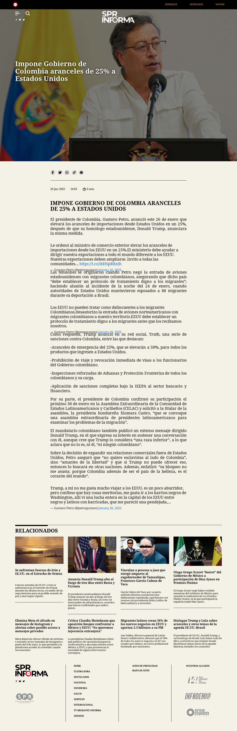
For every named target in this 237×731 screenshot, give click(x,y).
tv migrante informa (87, 710)
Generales (177, 4)
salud (78, 693)
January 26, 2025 (109, 508)
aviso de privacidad (145, 665)
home (77, 665)
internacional (83, 704)
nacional (80, 682)
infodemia (80, 688)
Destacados (202, 4)
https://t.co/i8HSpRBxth (100, 263)
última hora (82, 671)
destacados (81, 677)
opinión (79, 715)
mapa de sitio (140, 670)
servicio (79, 699)
